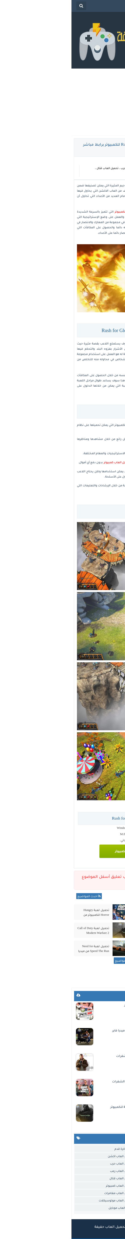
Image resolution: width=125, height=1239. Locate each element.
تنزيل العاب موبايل (49, 1207)
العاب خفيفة (106, 168)
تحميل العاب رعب (50, 1171)
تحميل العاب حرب (60, 168)
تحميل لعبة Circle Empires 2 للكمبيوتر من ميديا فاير (83, 948)
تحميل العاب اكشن (85, 168)
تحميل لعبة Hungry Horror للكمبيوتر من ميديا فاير (25, 912)
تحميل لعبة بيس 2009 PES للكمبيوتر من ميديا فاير (87, 1005)
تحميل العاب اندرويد (108, 1163)
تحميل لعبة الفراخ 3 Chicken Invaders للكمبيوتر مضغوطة (85, 912)
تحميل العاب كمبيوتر (107, 173)
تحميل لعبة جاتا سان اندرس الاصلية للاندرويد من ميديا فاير (82, 1030)
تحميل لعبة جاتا (111, 1207)
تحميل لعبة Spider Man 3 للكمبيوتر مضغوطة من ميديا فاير (82, 930)
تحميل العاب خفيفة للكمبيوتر (63, 211)
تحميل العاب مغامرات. (106, 1200)
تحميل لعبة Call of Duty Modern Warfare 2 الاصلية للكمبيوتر (22, 930)
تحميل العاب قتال (36, 168)
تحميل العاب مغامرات (47, 1193)
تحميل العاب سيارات (108, 1178)
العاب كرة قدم (52, 1148)
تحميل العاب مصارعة (108, 1193)
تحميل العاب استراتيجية (106, 1156)
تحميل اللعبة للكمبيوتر (58, 851)
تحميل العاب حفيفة (38, 1226)
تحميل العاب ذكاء (110, 1171)
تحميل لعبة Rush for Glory (102, 185)
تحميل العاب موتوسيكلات (44, 1200)
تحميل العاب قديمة (109, 1185)
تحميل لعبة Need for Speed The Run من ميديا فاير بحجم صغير (22, 948)
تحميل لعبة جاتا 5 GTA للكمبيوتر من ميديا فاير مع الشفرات (81, 1081)
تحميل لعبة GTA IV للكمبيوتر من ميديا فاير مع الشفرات (83, 1056)
